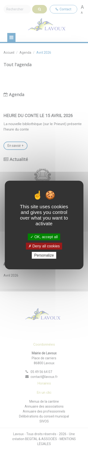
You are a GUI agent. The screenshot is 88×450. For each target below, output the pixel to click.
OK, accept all (44, 237)
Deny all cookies (44, 246)
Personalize (44, 255)
